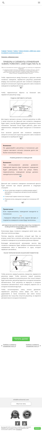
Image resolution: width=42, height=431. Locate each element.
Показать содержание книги (10, 57)
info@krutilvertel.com (21, 400)
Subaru (16, 51)
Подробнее (19, 429)
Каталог (10, 51)
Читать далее (21, 338)
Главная (3, 51)
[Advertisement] (21, 27)
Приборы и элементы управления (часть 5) (32, 345)
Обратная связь (21, 404)
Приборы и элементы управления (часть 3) (9, 345)
